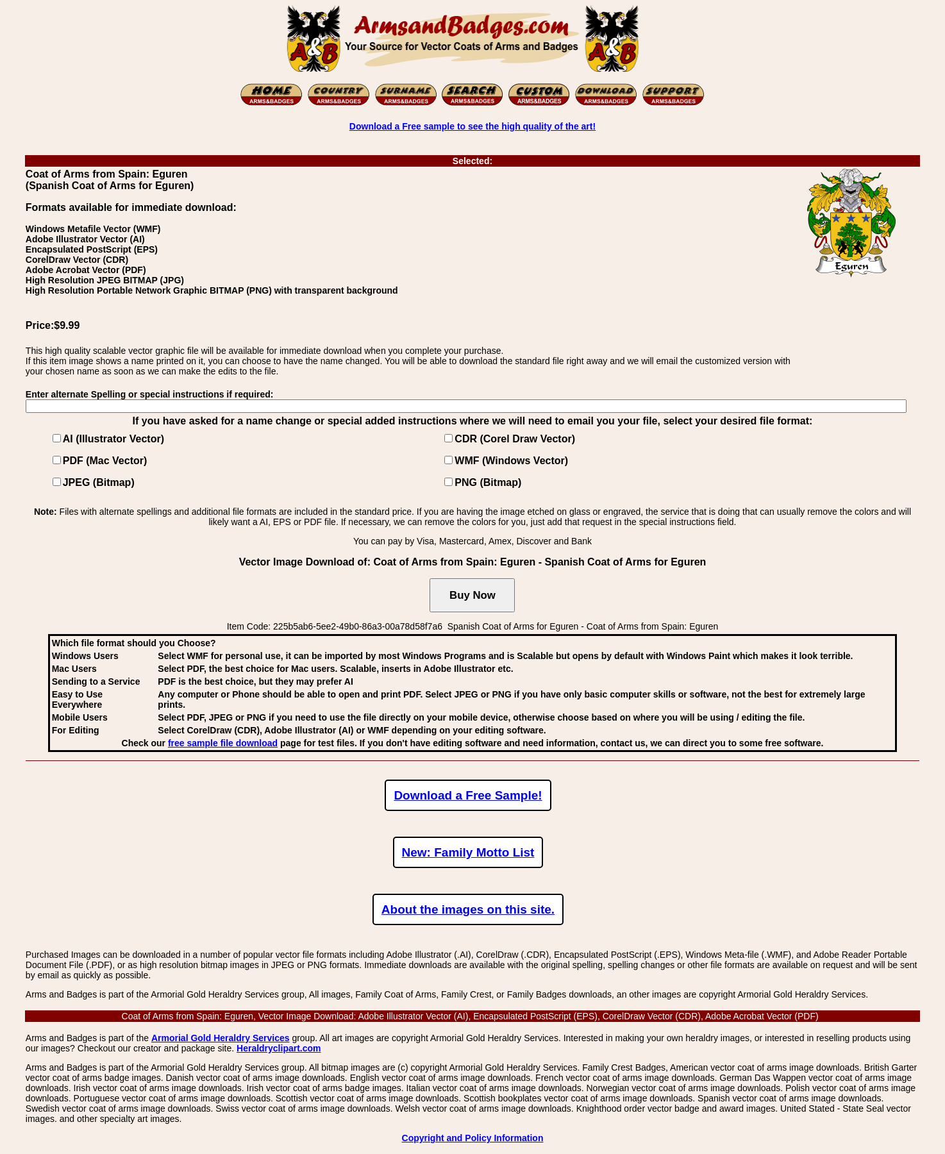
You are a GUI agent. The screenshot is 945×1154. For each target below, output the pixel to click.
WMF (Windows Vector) (511, 460)
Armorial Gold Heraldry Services (220, 1038)
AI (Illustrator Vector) (113, 438)
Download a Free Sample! (468, 795)
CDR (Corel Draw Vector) (515, 438)
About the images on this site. (468, 909)
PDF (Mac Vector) (105, 460)
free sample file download (223, 743)
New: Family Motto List (468, 852)
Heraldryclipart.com (279, 1048)
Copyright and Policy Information (473, 1138)
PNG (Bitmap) (488, 482)
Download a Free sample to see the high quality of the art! (472, 126)
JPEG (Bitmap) (99, 482)
